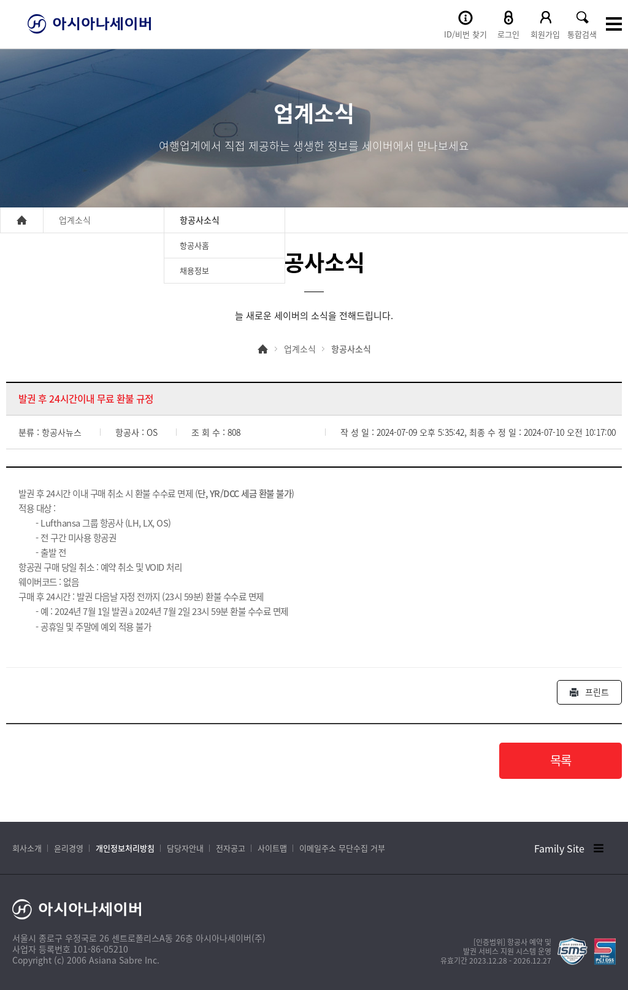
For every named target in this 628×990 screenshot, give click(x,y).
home (22, 220)
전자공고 (230, 848)
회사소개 (27, 848)
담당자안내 (185, 848)
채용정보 (194, 270)
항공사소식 (351, 348)
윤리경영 (68, 848)
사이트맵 (272, 848)
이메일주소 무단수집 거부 (342, 848)
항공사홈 (194, 245)
